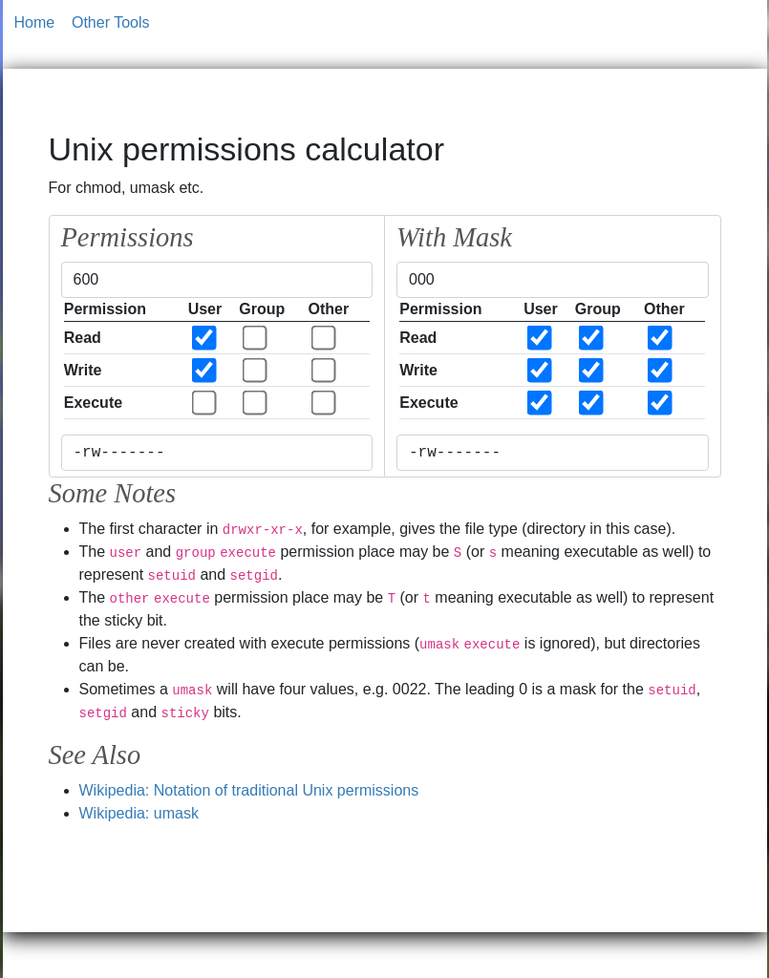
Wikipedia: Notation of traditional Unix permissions (249, 790)
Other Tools (111, 22)
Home (34, 22)
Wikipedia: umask (139, 813)
